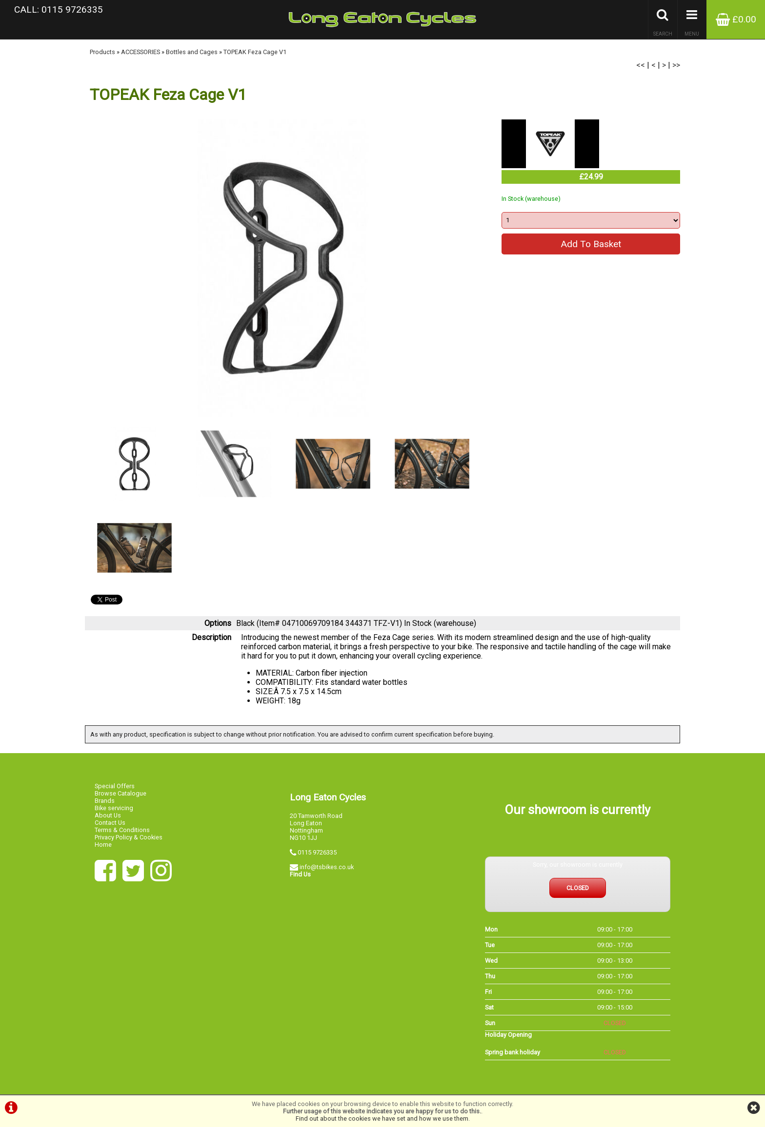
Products (102, 52)
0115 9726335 (317, 852)
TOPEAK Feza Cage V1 (254, 52)
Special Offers (115, 786)
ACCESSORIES (140, 52)
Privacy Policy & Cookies (128, 837)
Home (103, 844)
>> (676, 65)
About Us (108, 815)
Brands (105, 800)
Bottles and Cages (192, 52)
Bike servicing (114, 808)
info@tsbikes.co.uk (327, 867)
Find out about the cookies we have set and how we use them (382, 1118)
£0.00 (736, 19)
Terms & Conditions (122, 830)
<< (640, 65)
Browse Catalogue (120, 793)
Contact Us (110, 822)
